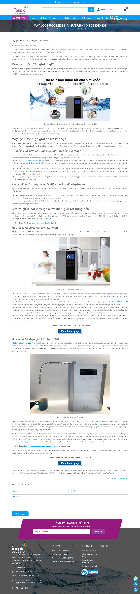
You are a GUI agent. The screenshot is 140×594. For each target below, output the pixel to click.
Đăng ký (115, 9)
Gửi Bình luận (20, 514)
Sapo (90, 591)
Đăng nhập (105, 9)
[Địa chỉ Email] (61, 531)
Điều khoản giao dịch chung (89, 556)
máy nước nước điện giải (41, 223)
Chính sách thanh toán (89, 567)
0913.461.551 (121, 19)
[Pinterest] (22, 581)
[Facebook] (13, 581)
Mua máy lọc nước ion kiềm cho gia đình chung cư (42, 446)
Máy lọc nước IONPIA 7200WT (63, 559)
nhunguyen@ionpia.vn (27, 565)
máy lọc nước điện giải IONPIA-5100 (114, 302)
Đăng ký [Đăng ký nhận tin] (98, 532)
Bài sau (123, 478)
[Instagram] (26, 581)
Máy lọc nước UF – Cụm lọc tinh (63, 562)
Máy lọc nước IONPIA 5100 (61, 551)
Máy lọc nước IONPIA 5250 (61, 555)
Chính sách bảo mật (88, 551)
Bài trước (112, 478)
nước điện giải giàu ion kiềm (30, 160)
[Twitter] (17, 581)
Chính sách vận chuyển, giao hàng (88, 562)
